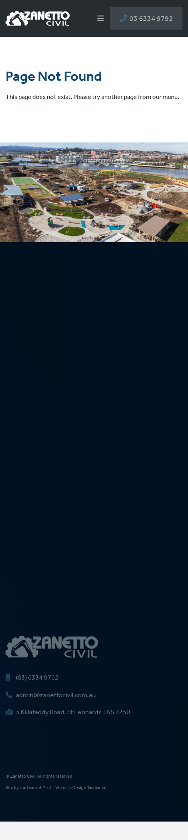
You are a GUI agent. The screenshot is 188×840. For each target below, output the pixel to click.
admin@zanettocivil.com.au (51, 695)
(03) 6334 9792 (32, 678)
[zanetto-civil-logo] (38, 14)
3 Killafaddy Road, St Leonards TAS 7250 (68, 712)
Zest (47, 787)
